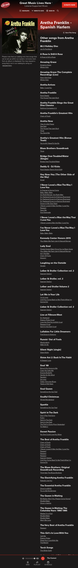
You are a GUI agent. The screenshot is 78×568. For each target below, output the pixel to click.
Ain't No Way (44, 253)
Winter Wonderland (47, 400)
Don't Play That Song (47, 416)
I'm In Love (44, 297)
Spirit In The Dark (46, 420)
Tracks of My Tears (46, 384)
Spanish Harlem (46, 274)
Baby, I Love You (46, 88)
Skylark (42, 266)
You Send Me (45, 133)
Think (42, 131)
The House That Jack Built (49, 98)
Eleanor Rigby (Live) (47, 320)
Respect (43, 208)
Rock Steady (44, 96)
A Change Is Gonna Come (49, 190)
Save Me (43, 210)
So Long (43, 379)
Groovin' (43, 258)
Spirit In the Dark (46, 422)
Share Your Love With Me (49, 540)
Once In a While (45, 489)
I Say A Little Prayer (47, 124)
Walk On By (44, 345)
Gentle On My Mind (47, 375)
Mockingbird (44, 342)
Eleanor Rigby (45, 538)
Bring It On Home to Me (48, 368)
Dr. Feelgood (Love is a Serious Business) (55, 201)
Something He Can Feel (48, 392)
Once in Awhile (45, 503)
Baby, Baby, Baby (46, 192)
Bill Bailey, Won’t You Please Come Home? (55, 499)
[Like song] (69, 32)
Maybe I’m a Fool (46, 514)
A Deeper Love (45, 360)
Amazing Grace (45, 65)
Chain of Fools (45, 116)
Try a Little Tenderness (48, 491)
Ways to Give (38, 11)
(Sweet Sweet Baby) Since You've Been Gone (56, 249)
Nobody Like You (46, 481)
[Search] (58, 10)
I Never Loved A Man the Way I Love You (54, 206)
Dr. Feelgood (44, 318)
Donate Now (69, 5)
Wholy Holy (44, 67)
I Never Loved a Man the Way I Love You (54, 223)
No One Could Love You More (51, 434)
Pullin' (42, 418)
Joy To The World (46, 49)
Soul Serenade (45, 212)
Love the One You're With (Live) (51, 322)
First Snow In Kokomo (48, 334)
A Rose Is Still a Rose (48, 57)
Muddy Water (45, 501)
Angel (42, 180)
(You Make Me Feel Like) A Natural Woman (55, 241)
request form (7, 65)
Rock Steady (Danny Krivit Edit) (51, 170)
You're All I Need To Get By (49, 143)
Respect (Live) (45, 324)
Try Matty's (44, 427)
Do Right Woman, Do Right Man (51, 195)
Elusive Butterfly (46, 373)
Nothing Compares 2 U (48, 108)
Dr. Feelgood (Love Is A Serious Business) (55, 197)
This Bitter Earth (46, 550)
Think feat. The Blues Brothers (51, 473)
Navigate (24, 11)
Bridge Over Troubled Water (50, 162)
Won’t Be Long (45, 520)
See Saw (43, 126)
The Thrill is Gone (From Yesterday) (52, 424)
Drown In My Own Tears (48, 204)
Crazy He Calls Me (47, 371)
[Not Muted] (23, 558)
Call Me (43, 536)
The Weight (44, 543)
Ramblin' (43, 377)
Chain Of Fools (45, 256)
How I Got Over (45, 78)
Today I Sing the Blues (48, 382)
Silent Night (44, 352)
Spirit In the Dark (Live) (48, 327)
